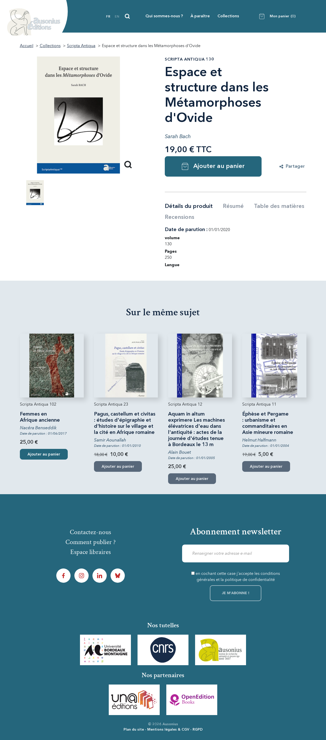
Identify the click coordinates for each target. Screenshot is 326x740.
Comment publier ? (90, 542)
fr (108, 16)
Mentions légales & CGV (168, 729)
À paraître (200, 16)
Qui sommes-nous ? (164, 16)
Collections (228, 16)
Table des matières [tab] (279, 206)
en (117, 16)
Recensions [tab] (179, 217)
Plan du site (134, 729)
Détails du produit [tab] (189, 206)
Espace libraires (90, 552)
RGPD (198, 729)
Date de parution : (186, 229)
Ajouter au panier (213, 166)
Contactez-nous (90, 532)
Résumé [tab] (233, 206)
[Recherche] (127, 16)
